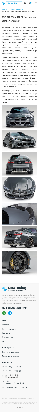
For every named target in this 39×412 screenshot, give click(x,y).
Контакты (6, 333)
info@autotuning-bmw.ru (14, 387)
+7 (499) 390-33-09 (11, 371)
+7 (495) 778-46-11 (11, 367)
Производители (9, 329)
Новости (6, 341)
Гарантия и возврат (11, 356)
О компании (7, 337)
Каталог (5, 325)
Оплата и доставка (10, 352)
